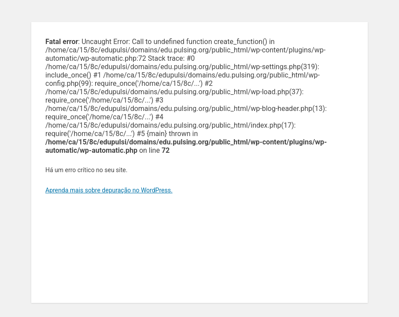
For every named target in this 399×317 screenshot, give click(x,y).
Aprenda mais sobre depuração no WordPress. (109, 190)
